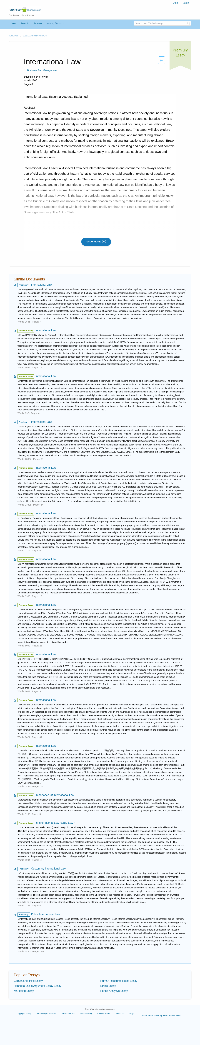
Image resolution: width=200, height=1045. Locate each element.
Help (132, 1013)
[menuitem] (175, 3)
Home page (13, 36)
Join (175, 3)
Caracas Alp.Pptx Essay (28, 980)
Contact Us (119, 1013)
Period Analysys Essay (114, 990)
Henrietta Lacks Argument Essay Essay (37, 985)
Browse (37, 23)
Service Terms (103, 1013)
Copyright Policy (24, 1013)
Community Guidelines (46, 1013)
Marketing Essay (24, 990)
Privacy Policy (86, 1013)
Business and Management (35, 36)
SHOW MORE (96, 241)
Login (186, 3)
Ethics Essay (108, 985)
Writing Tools (54, 23)
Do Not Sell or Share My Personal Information (161, 1015)
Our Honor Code (68, 1013)
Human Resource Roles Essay (118, 980)
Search (24, 23)
